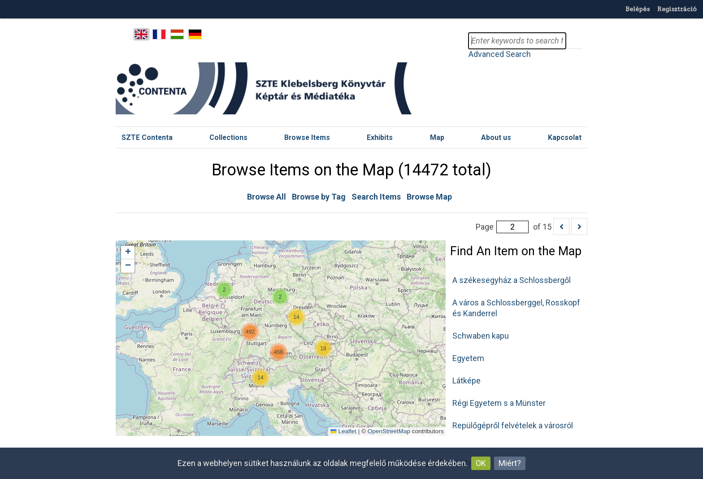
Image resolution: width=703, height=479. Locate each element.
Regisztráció (677, 9)
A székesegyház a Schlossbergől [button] (511, 280)
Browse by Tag (319, 196)
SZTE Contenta (147, 137)
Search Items (376, 196)
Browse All (266, 196)
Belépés (637, 9)
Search (574, 41)
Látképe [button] (466, 380)
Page (502, 226)
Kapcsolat (564, 137)
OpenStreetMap (389, 431)
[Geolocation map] (281, 338)
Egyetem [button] (468, 358)
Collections (228, 137)
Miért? (510, 463)
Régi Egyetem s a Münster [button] (499, 403)
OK (481, 463)
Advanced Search (500, 54)
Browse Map (429, 196)
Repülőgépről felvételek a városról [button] (512, 425)
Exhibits (380, 137)
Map (437, 137)
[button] (323, 348)
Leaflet (343, 431)
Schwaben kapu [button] (480, 335)
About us (496, 137)
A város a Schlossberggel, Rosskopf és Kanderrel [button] (516, 308)
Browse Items (307, 137)
